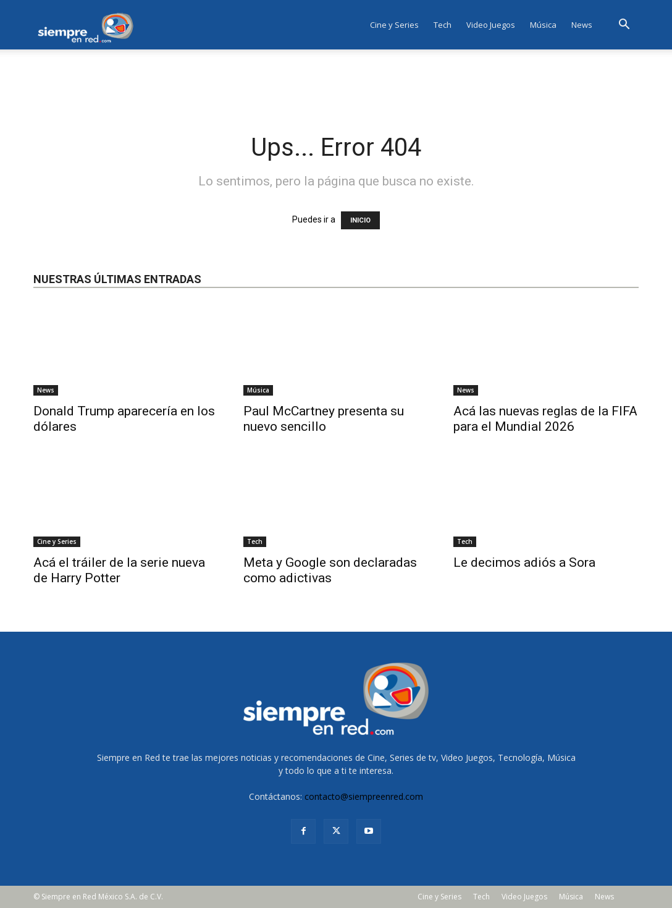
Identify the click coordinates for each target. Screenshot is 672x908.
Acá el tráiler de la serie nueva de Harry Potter (119, 570)
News (581, 24)
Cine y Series (394, 24)
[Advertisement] (336, 82)
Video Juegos (490, 24)
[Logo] (89, 24)
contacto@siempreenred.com (363, 796)
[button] (624, 26)
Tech (443, 24)
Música (543, 24)
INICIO (360, 220)
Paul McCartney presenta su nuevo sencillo (323, 419)
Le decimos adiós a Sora (524, 562)
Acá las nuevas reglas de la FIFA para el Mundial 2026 (545, 419)
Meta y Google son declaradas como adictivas (330, 570)
